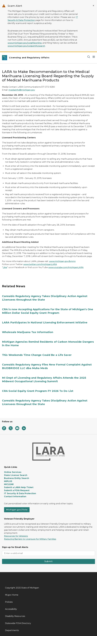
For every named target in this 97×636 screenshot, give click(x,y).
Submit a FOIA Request (16, 490)
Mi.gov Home (11, 595)
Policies (9, 602)
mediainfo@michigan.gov (21, 90)
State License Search (15, 475)
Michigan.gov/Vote (17, 509)
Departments (12, 630)
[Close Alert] (93, 5)
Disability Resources (15, 616)
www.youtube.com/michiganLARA (66, 267)
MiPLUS (8, 481)
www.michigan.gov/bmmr (62, 261)
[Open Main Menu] (93, 56)
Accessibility (11, 609)
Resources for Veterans (16, 536)
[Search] (88, 56)
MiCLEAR (9, 484)
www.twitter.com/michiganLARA (40, 264)
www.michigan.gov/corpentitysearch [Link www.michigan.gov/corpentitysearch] (26, 46)
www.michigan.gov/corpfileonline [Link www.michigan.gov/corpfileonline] (25, 43)
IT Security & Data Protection (20, 493)
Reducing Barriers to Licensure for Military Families (30, 539)
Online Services (12, 472)
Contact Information (15, 496)
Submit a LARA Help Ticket (18, 487)
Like (5, 267)
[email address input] (48, 553)
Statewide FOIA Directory (18, 623)
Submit (48, 561)
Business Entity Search (16, 478)
